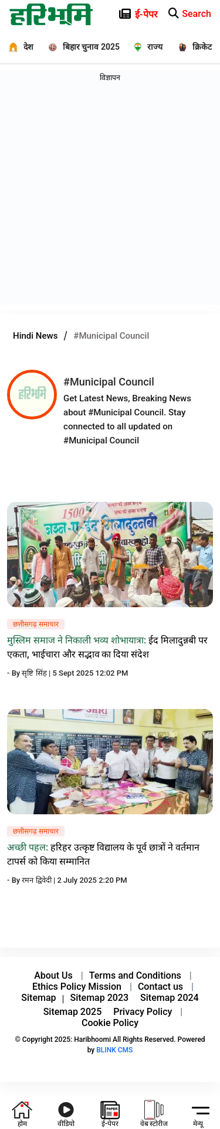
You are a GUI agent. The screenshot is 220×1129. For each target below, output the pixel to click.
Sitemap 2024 (169, 997)
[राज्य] (144, 47)
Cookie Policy (110, 1022)
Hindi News (35, 336)
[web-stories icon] (154, 1112)
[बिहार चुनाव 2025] (79, 47)
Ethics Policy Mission (76, 986)
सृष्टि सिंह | (37, 673)
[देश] (17, 47)
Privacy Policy (142, 1011)
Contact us (160, 986)
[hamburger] (198, 1109)
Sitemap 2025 (72, 1011)
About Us (53, 975)
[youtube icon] (66, 1112)
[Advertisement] (110, 195)
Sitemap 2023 (99, 997)
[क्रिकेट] (191, 47)
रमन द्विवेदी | (39, 880)
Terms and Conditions (135, 975)
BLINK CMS (114, 1050)
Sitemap (38, 997)
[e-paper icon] (179, 12)
